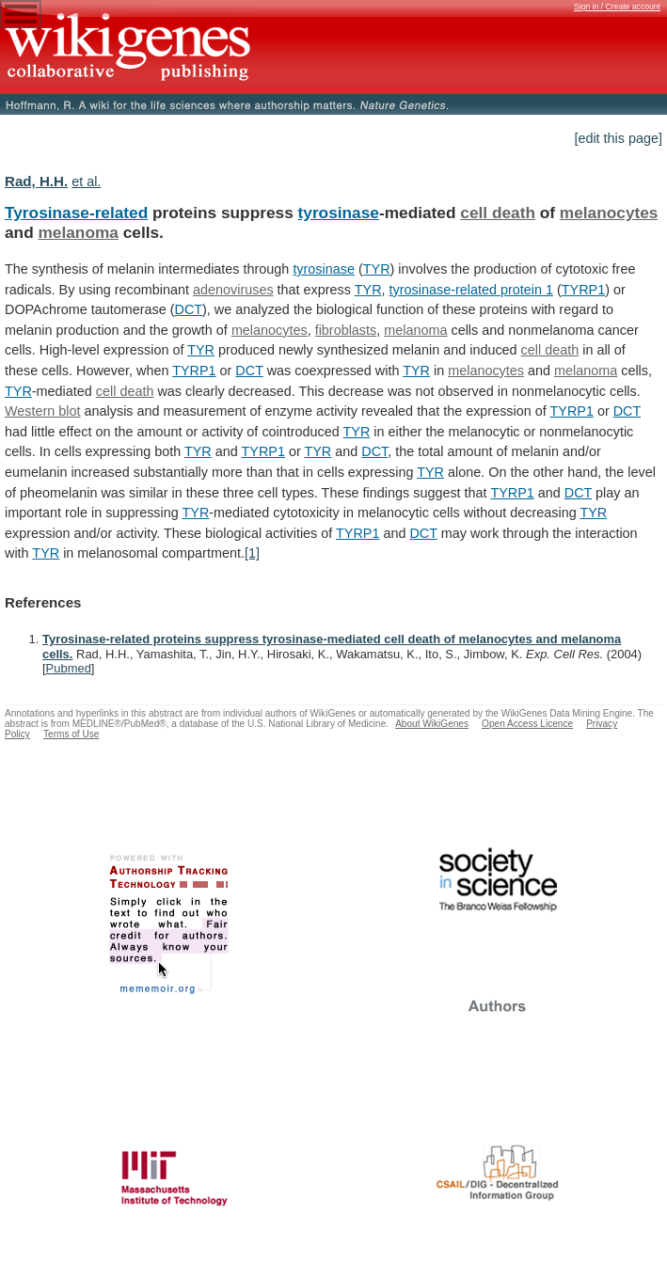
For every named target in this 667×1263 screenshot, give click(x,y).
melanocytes (609, 212)
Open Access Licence (527, 723)
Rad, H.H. (36, 181)
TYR (376, 268)
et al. (86, 181)
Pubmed (68, 668)
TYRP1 (583, 289)
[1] (252, 552)
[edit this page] (618, 138)
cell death (497, 212)
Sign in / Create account (617, 6)
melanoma (79, 232)
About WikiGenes (431, 723)
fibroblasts (346, 330)
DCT (188, 309)
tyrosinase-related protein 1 (471, 289)
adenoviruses (233, 289)
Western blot (43, 410)
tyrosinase (338, 212)
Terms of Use (71, 734)
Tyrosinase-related (76, 212)
